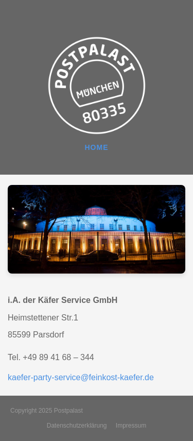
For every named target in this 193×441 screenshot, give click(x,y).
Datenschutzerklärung (77, 425)
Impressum (131, 425)
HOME (97, 147)
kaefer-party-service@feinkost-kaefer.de (81, 377)
